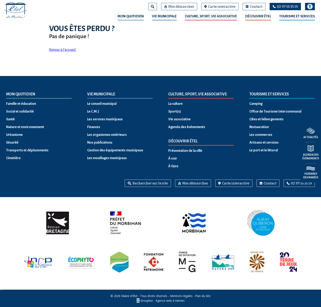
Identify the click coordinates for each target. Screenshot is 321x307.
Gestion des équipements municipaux (115, 150)
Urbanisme (14, 135)
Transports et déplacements (27, 150)
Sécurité (12, 142)
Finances (93, 127)
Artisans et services (264, 142)
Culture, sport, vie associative (211, 16)
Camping (255, 104)
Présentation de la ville (185, 151)
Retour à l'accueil (62, 50)
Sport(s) (174, 111)
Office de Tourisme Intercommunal (275, 111)
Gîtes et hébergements (266, 119)
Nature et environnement (25, 127)
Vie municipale (164, 16)
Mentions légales (181, 296)
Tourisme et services (297, 16)
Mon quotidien (131, 16)
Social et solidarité (20, 111)
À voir (172, 158)
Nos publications (99, 142)
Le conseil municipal (101, 104)
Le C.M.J (93, 111)
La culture (175, 104)
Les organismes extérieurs (107, 135)
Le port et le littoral (263, 150)
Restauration (259, 127)
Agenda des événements (186, 127)
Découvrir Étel (258, 16)
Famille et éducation (21, 104)
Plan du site (202, 296)
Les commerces (260, 135)
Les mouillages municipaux (107, 158)
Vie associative (179, 119)
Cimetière (13, 158)
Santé (10, 119)
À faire (173, 166)
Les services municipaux (105, 119)
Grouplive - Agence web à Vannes (162, 301)
